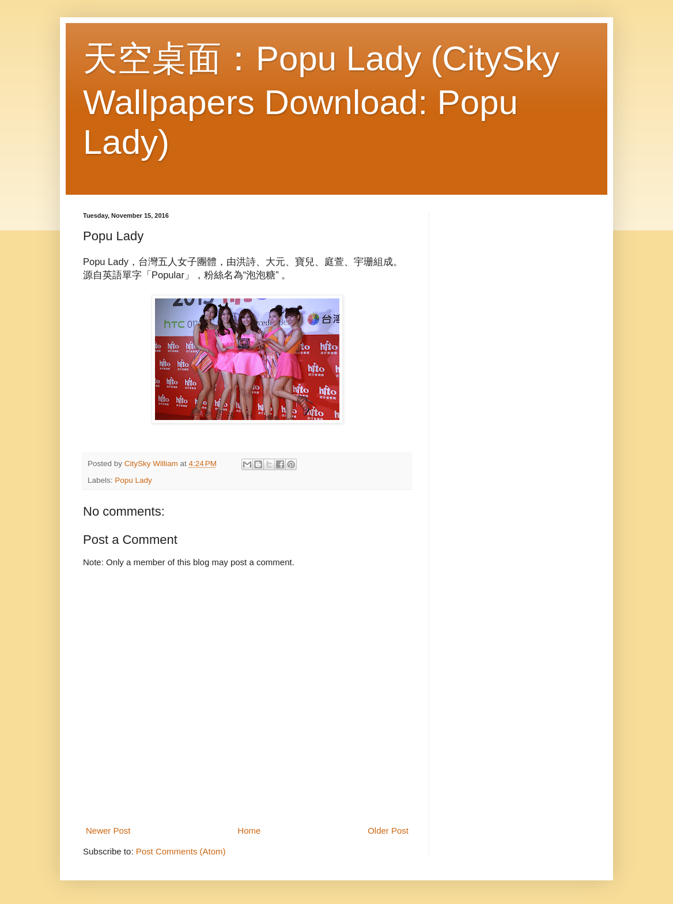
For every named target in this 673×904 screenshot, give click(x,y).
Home (248, 830)
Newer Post (108, 830)
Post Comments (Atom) (181, 851)
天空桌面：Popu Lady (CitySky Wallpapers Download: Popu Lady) (321, 100)
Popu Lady (133, 480)
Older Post (388, 830)
